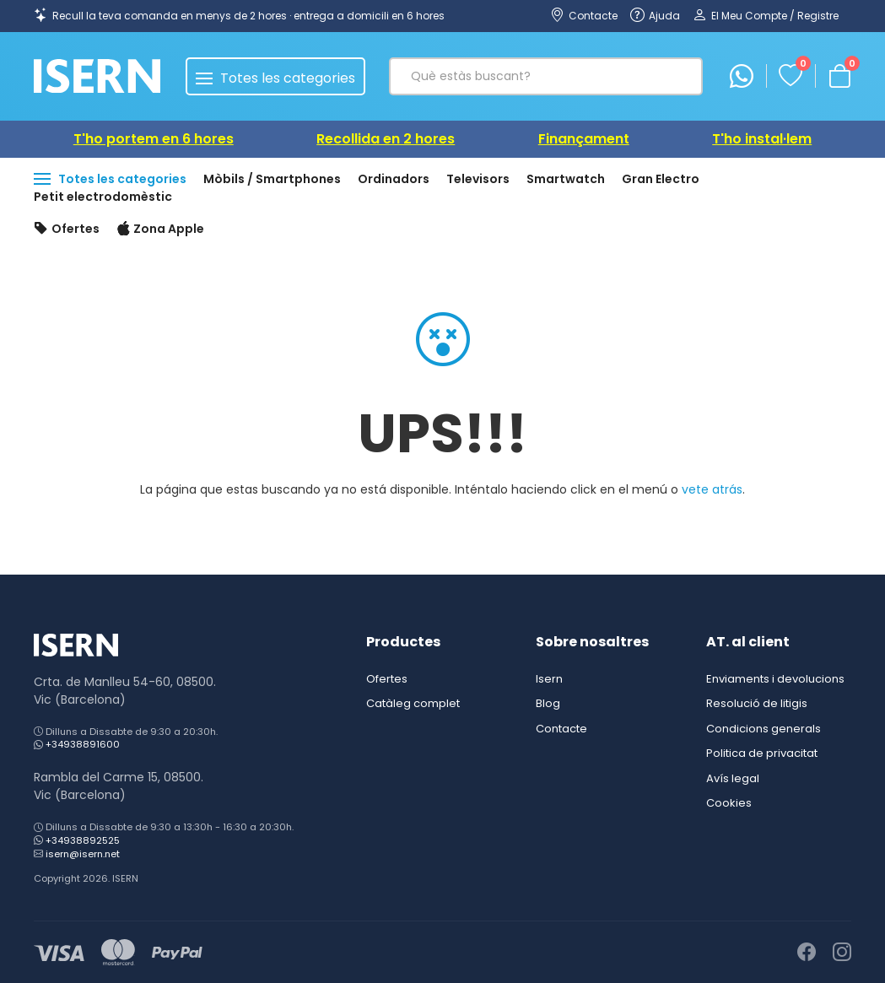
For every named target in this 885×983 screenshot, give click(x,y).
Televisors (478, 178)
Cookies (729, 803)
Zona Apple (160, 229)
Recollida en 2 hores (385, 139)
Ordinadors (393, 178)
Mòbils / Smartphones (272, 178)
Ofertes (67, 229)
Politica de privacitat (762, 753)
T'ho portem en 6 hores (153, 139)
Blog (548, 703)
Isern (549, 679)
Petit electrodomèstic (103, 196)
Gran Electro (660, 178)
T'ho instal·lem (762, 139)
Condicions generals (763, 729)
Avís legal (732, 778)
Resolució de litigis (756, 703)
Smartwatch (565, 178)
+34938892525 (83, 840)
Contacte (561, 729)
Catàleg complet (413, 703)
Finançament (583, 139)
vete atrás (712, 489)
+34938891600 (83, 744)
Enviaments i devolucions (775, 679)
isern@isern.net (83, 854)
